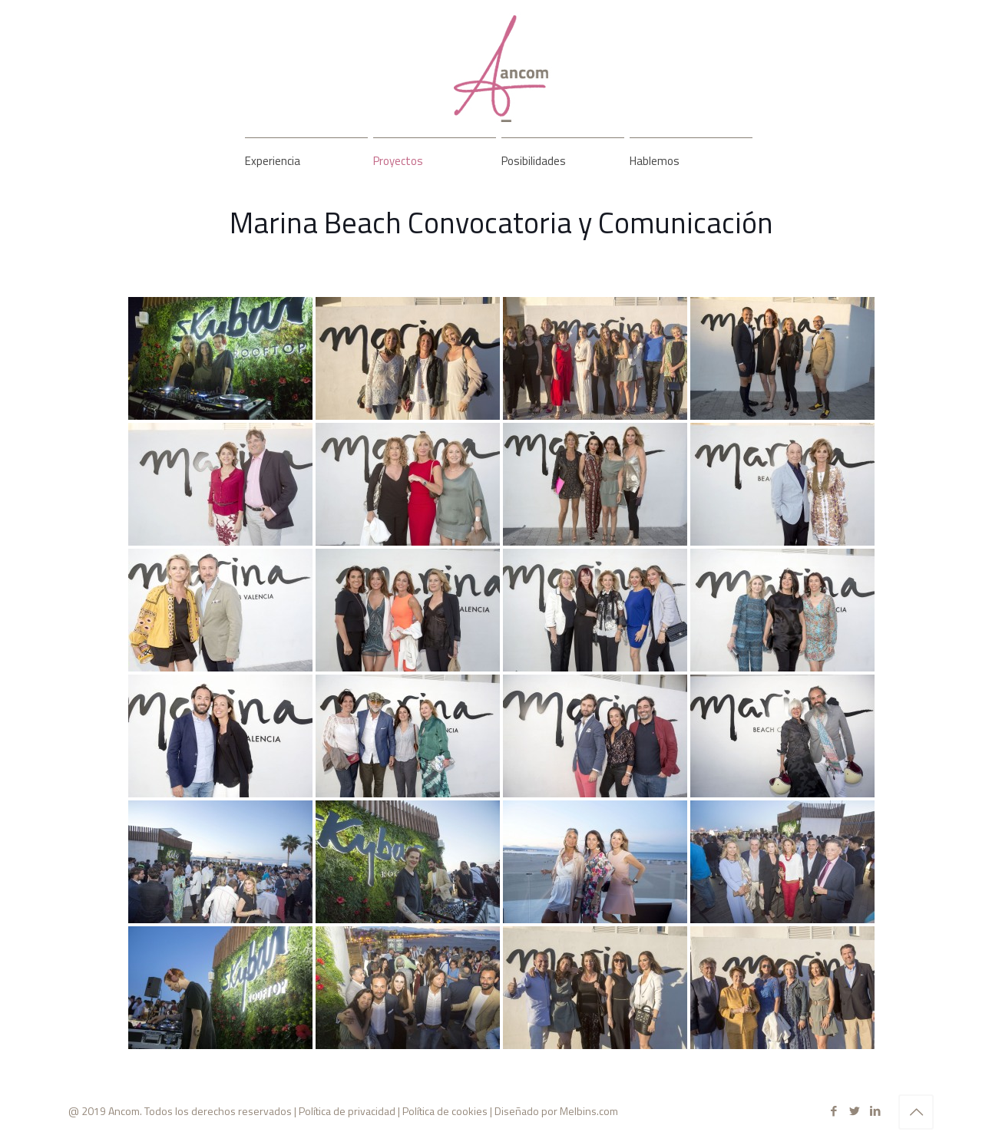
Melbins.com (589, 1111)
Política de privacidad (347, 1111)
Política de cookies (445, 1111)
